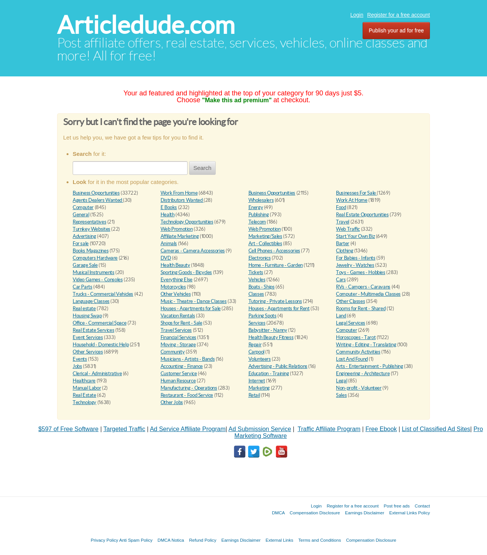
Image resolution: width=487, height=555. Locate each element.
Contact (422, 505)
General (81, 214)
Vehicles (257, 279)
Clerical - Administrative (97, 373)
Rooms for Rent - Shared (360, 308)
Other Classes (350, 301)
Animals (169, 243)
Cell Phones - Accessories (274, 251)
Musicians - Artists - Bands (188, 359)
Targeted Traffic (124, 429)
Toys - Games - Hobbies (360, 272)
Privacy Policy (104, 540)
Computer (83, 207)
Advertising (84, 236)
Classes (256, 294)
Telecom (257, 222)
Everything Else (177, 279)
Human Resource (178, 381)
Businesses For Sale (356, 193)
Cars (340, 279)
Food (341, 207)
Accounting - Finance (182, 366)
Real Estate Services (93, 330)
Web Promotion (177, 229)
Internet (256, 381)
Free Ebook (381, 429)
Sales (341, 395)
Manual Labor (87, 388)
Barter (342, 243)
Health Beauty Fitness (271, 337)
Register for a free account (398, 15)
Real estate (84, 308)
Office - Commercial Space (99, 323)
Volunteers (259, 359)
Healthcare (84, 381)
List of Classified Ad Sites (436, 429)
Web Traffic (348, 229)
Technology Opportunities (187, 222)
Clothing (344, 251)
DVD (166, 258)
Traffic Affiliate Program (329, 429)
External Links (279, 540)
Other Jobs (172, 402)
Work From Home (179, 193)
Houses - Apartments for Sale (191, 308)
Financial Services (178, 337)
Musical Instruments (94, 272)
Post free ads (396, 505)
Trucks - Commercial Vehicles (103, 294)
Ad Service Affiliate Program (188, 429)
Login (356, 15)
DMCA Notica (171, 540)
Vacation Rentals (178, 316)
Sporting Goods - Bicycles (186, 272)
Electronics (259, 258)
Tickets (255, 272)
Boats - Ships (261, 287)
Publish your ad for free (396, 30)
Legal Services (350, 323)
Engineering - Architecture (363, 373)
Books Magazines (90, 251)
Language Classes (91, 301)
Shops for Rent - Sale (181, 323)
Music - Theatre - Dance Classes (194, 301)
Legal (341, 381)
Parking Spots (262, 316)
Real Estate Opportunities (362, 214)
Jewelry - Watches (355, 265)
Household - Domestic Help (101, 344)
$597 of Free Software (68, 429)
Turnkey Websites (91, 229)
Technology (84, 402)
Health (168, 214)
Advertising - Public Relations (277, 366)
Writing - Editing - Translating (366, 344)
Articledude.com (146, 25)
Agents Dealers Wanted (98, 200)
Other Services (88, 352)
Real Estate (84, 395)
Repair (255, 344)
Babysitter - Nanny (267, 330)
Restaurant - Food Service (187, 395)
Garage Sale (85, 265)
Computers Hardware (95, 258)
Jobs (77, 366)
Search (202, 168)
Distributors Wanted (182, 200)
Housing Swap (87, 316)
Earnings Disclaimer (364, 512)
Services (257, 323)
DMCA (278, 512)
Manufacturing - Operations (189, 388)
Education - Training (268, 373)
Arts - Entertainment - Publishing (369, 366)
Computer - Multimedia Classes (368, 294)
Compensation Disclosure (315, 512)
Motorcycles (173, 287)
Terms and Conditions (319, 540)
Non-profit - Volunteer (358, 388)
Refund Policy (202, 540)
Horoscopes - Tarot (356, 337)
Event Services (88, 337)
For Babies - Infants (355, 258)
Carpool (256, 352)
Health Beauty (175, 265)
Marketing (259, 388)
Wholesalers (261, 200)
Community (173, 352)
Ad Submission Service (260, 429)
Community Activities (358, 352)
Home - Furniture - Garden (275, 265)
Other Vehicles (176, 294)
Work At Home (351, 200)
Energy (255, 207)
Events (80, 359)
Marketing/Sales (265, 236)
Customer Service (179, 373)
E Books (169, 207)
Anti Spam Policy (136, 540)
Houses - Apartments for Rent (279, 308)
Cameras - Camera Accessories (193, 251)
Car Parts (82, 287)
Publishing (258, 214)
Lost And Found (352, 359)
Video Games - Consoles (98, 279)
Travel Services (176, 330)
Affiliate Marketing (180, 236)
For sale (81, 243)
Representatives (89, 222)
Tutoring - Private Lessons (275, 301)
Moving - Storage (178, 344)
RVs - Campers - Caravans (363, 287)
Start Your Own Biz (355, 236)
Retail (254, 395)
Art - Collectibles (265, 243)
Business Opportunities (96, 193)
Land (341, 316)
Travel (342, 222)
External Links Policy (409, 512)
